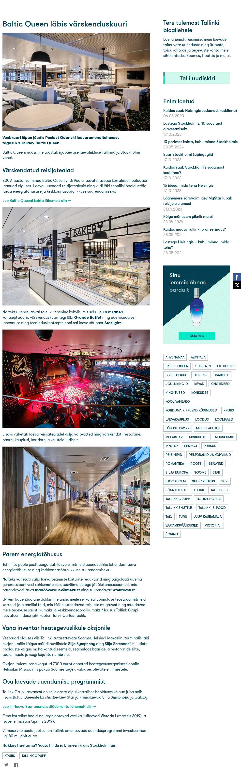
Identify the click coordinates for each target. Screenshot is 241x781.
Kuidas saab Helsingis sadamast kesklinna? (200, 110)
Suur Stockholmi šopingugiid (188, 154)
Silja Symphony (81, 643)
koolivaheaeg (178, 401)
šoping (172, 534)
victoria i (213, 525)
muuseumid (224, 437)
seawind (216, 463)
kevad (199, 384)
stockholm (176, 481)
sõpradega (176, 490)
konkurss (199, 393)
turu (183, 516)
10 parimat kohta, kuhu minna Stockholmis (200, 141)
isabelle (222, 375)
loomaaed (224, 419)
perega (190, 446)
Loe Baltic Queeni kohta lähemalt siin (34, 200)
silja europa (177, 472)
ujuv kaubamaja (208, 516)
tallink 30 (219, 490)
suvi (224, 481)
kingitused (175, 393)
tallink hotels (208, 499)
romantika (175, 463)
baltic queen (177, 366)
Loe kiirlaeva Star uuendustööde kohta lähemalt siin (47, 706)
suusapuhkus (203, 481)
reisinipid (174, 455)
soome (200, 472)
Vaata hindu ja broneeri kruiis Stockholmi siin (59, 745)
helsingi (201, 375)
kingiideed (220, 384)
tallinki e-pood (212, 508)
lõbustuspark (178, 428)
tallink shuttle (179, 508)
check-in (203, 366)
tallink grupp (34, 756)
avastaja (198, 357)
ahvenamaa (175, 357)
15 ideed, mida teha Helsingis (188, 185)
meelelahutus (208, 428)
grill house (176, 375)
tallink (198, 490)
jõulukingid (177, 384)
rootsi (196, 463)
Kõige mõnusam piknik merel (188, 216)
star (216, 472)
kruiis (10, 756)
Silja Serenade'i (118, 643)
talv (169, 516)
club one (225, 366)
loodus (202, 419)
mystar (172, 446)
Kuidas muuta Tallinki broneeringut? (194, 229)
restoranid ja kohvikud (210, 455)
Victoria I (108, 716)
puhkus (210, 446)
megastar (174, 437)
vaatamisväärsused (182, 525)
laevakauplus (177, 419)
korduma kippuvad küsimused (191, 410)
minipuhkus (199, 437)
